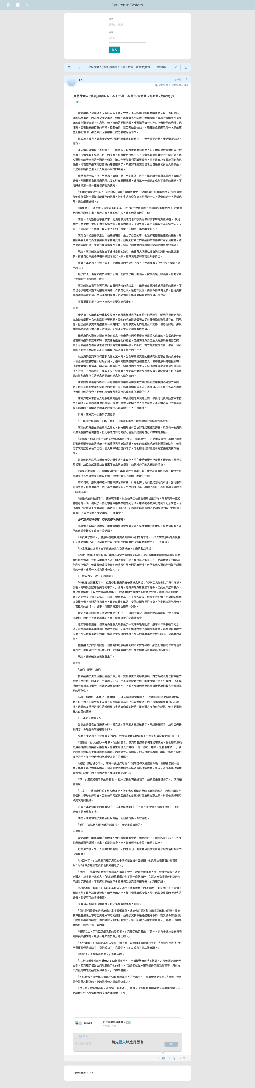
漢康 (186, 85)
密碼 (111, 32)
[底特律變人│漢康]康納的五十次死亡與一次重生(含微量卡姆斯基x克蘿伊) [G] (124, 96)
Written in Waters (127, 5)
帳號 (111, 19)
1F (75, 102)
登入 (114, 49)
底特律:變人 (165, 85)
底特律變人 (177, 85)
